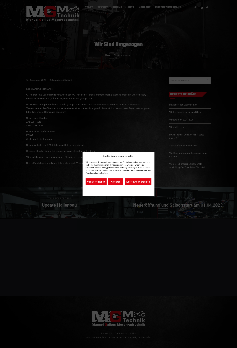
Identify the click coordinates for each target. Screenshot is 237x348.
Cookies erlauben (96, 181)
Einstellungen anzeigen (138, 181)
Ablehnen (115, 181)
